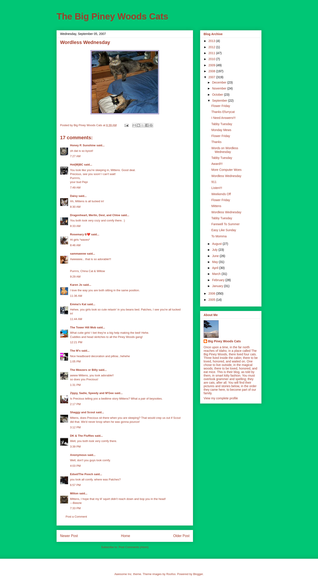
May (215, 262)
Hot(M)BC (76, 164)
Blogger (198, 574)
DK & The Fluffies (82, 435)
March (216, 274)
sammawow (78, 253)
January (218, 286)
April (215, 268)
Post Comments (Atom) (133, 547)
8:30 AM (75, 206)
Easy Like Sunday (223, 230)
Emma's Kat (78, 304)
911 (213, 182)
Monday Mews (221, 130)
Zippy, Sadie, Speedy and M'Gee (92, 393)
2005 (212, 299)
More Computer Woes (226, 169)
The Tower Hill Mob (83, 327)
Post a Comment (76, 516)
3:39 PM (75, 446)
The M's (75, 350)
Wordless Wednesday (226, 176)
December (219, 82)
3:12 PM (75, 427)
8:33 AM (75, 226)
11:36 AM (76, 295)
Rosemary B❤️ (80, 234)
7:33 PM (75, 508)
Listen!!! (216, 188)
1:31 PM (75, 385)
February (218, 280)
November (219, 88)
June (216, 256)
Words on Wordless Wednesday (224, 150)
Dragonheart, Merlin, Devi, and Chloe (95, 215)
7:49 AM (75, 187)
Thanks (216, 142)
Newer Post (69, 536)
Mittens (216, 206)
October (218, 94)
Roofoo (171, 574)
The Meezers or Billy (84, 370)
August (217, 244)
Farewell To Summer (225, 224)
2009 (212, 65)
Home (125, 536)
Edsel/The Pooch (81, 474)
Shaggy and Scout (82, 412)
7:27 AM (75, 156)
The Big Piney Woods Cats (112, 16)
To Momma (219, 236)
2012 (212, 47)
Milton (74, 493)
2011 (212, 53)
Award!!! (217, 164)
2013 (212, 41)
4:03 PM (75, 465)
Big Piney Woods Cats (224, 341)
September (220, 100)
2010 (212, 59)
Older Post (181, 536)
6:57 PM (75, 485)
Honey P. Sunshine (83, 145)
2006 (212, 293)
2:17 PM (75, 404)
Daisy (74, 196)
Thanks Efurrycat (223, 112)
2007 (212, 77)
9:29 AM (75, 276)
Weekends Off (221, 194)
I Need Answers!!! (223, 118)
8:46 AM (75, 245)
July (215, 249)
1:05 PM (75, 361)
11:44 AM (76, 319)
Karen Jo (76, 284)
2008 (212, 71)
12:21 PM (76, 342)
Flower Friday (220, 106)
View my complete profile (221, 398)
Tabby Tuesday (221, 124)
